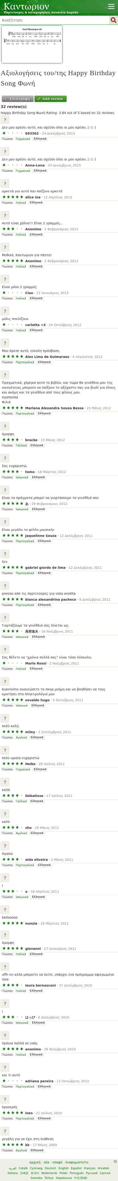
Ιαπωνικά (22, 477)
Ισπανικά (22, 705)
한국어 (35, 1173)
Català (23, 1168)
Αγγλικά (21, 737)
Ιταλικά (21, 202)
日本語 (24, 1173)
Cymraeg (36, 1168)
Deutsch (50, 1168)
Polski (63, 1173)
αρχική (34, 1162)
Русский (91, 1173)
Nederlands (49, 1173)
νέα (46, 1162)
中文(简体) (80, 1178)
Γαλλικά (21, 445)
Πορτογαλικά (25, 362)
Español (76, 1168)
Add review (50, 99)
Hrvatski (103, 1168)
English (63, 1168)
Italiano (13, 1173)
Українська (64, 1178)
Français (89, 1168)
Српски (105, 1173)
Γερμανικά (23, 139)
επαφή (57, 1162)
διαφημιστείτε (77, 1162)
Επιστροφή (17, 99)
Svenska (36, 1178)
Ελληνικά (40, 138)
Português (77, 1173)
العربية (12, 1168)
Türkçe (48, 1178)
